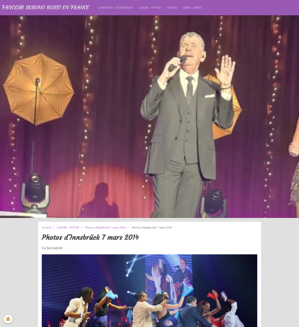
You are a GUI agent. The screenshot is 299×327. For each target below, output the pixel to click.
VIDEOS (171, 7)
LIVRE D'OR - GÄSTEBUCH (115, 7)
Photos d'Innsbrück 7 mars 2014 (105, 227)
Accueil (46, 227)
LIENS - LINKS (191, 7)
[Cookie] (8, 319)
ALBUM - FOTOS (150, 7)
